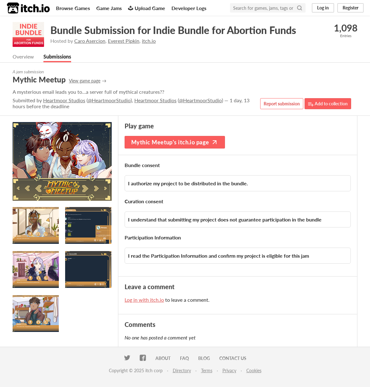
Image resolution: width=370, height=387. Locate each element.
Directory (182, 370)
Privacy (229, 370)
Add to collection (328, 104)
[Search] (300, 8)
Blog (204, 358)
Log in (323, 7)
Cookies (253, 370)
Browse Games (73, 8)
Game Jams (109, 8)
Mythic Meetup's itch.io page (174, 142)
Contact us (232, 358)
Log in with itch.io (144, 300)
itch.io (149, 41)
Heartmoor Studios (64, 100)
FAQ (184, 358)
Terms (206, 370)
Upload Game (146, 8)
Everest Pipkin (123, 41)
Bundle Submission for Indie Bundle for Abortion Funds (173, 30)
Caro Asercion (89, 41)
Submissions (57, 56)
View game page (84, 80)
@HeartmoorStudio (109, 100)
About (163, 358)
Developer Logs (188, 8)
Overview (23, 56)
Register (350, 7)
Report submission (282, 103)
